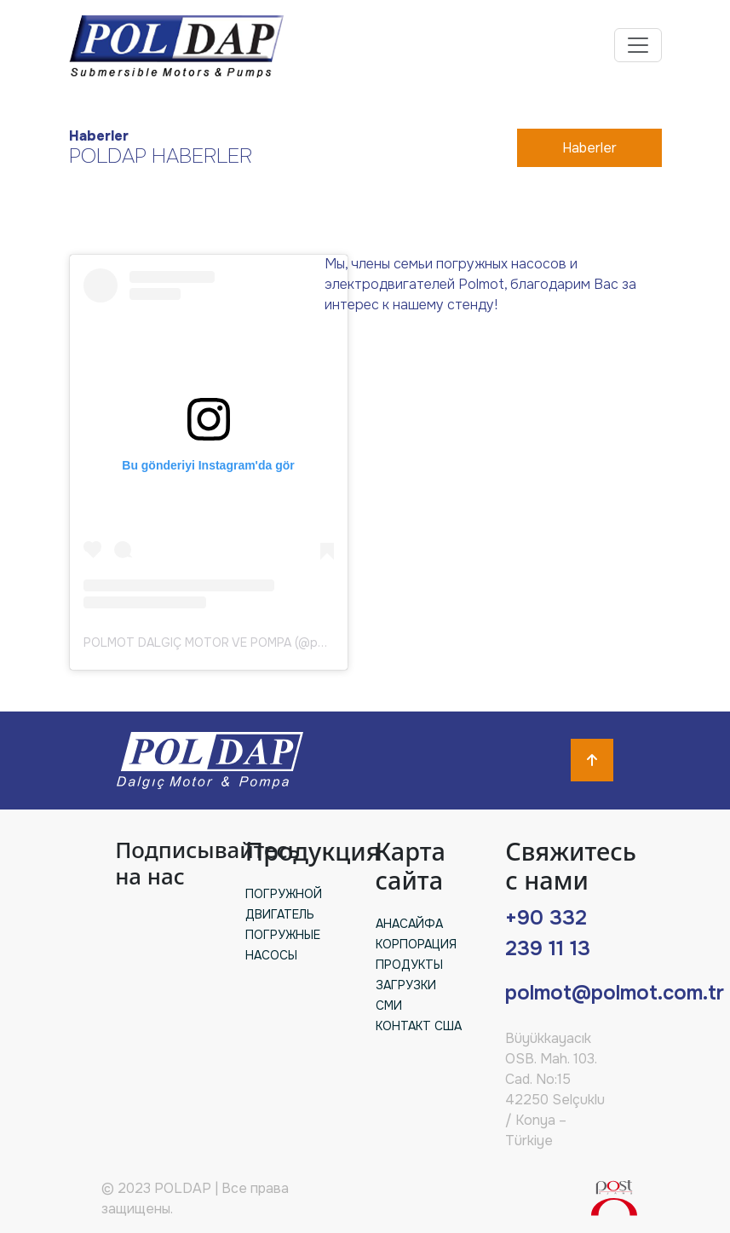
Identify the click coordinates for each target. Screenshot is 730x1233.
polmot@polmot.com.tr (614, 992)
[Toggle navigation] (638, 45)
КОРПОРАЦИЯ (416, 944)
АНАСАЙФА (409, 923)
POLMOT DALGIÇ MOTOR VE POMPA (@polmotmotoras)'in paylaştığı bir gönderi (309, 642)
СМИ (389, 1005)
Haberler (589, 148)
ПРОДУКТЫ (409, 964)
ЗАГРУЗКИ (406, 985)
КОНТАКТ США (419, 1026)
